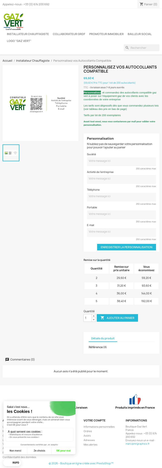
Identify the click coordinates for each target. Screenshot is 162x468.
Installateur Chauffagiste (28, 34)
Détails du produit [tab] (103, 338)
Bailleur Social (140, 34)
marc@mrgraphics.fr (138, 443)
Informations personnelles (99, 426)
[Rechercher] (141, 47)
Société (91, 154)
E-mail (90, 225)
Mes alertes (90, 444)
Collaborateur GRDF (69, 34)
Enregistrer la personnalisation (126, 247)
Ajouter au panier (117, 318)
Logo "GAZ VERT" (19, 41)
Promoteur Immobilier (106, 34)
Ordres (88, 431)
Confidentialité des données (19, 457)
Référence (96, 347)
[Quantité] (88, 318)
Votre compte (95, 420)
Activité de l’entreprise (100, 172)
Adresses (89, 440)
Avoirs (87, 435)
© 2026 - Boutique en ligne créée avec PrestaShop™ (81, 463)
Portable (92, 207)
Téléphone (93, 189)
